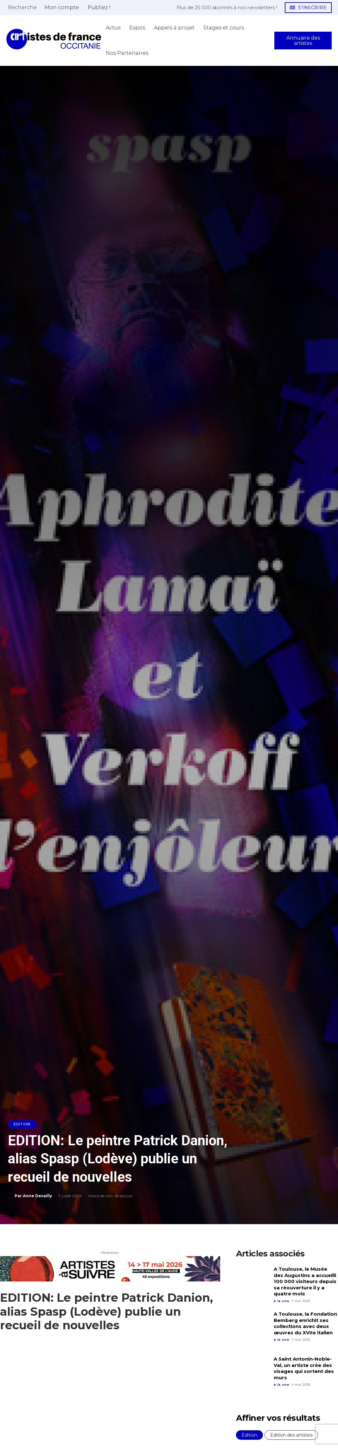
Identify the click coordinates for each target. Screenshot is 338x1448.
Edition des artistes (291, 1435)
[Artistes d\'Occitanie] (53, 39)
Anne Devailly (37, 1195)
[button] (22, 7)
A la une (281, 1301)
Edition (22, 1124)
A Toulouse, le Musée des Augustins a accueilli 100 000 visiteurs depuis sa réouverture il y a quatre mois (305, 1281)
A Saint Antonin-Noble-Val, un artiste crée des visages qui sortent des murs (304, 1368)
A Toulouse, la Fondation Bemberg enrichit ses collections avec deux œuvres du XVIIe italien (305, 1323)
